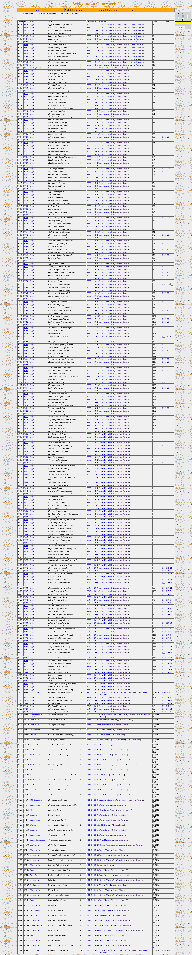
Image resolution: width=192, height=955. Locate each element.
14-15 (96, 140)
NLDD (89, 720)
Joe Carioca (34, 720)
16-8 (96, 264)
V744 (26, 183)
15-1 (96, 172)
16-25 (96, 313)
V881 (26, 675)
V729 (26, 143)
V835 (26, 448)
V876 (26, 597)
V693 (26, 36)
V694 (26, 39)
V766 (26, 246)
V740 (26, 172)
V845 (26, 477)
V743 (26, 180)
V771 (26, 261)
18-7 (96, 414)
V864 (26, 534)
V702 (26, 62)
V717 (26, 108)
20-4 (96, 557)
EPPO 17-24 (167, 669)
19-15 (96, 514)
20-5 (96, 560)
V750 (26, 200)
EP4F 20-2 (166, 302)
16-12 (96, 275)
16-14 (96, 281)
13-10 (96, 50)
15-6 (96, 186)
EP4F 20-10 (166, 336)
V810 (26, 376)
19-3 (96, 477)
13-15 (96, 65)
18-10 (96, 422)
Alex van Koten (121, 25)
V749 (26, 197)
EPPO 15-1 (166, 706)
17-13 (96, 356)
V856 (26, 511)
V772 (26, 264)
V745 (26, 186)
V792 (26, 322)
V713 (26, 97)
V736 (26, 163)
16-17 (96, 290)
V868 (26, 546)
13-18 (96, 74)
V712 (26, 94)
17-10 (96, 348)
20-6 (96, 565)
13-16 (96, 68)
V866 (26, 540)
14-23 (96, 163)
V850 (26, 494)
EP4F (89, 568)
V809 (26, 374)
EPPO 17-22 (167, 666)
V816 (26, 394)
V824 (26, 417)
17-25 (96, 391)
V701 (26, 59)
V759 (26, 226)
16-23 (96, 307)
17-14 (96, 359)
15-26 (96, 241)
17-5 (96, 331)
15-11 (96, 200)
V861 (26, 525)
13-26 (96, 97)
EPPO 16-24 (167, 588)
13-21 (96, 82)
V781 (26, 290)
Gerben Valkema (105, 68)
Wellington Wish (36, 68)
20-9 (96, 588)
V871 (26, 554)
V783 (26, 296)
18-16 (96, 440)
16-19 (96, 296)
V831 (26, 437)
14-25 (96, 169)
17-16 (96, 365)
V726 (26, 134)
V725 (26, 131)
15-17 (96, 215)
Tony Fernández (119, 692)
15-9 (96, 195)
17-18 (96, 371)
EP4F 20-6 (166, 169)
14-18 (96, 148)
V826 (26, 422)
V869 (26, 549)
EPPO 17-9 (166, 635)
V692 (26, 33)
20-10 (96, 591)
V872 (26, 557)
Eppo (32, 25)
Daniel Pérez (104, 745)
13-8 (96, 45)
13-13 (96, 59)
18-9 (96, 420)
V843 (26, 471)
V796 (26, 333)
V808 (26, 371)
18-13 (96, 431)
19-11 (96, 502)
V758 (26, 223)
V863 (26, 531)
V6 (25, 68)
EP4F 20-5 (166, 137)
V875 (26, 577)
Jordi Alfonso (104, 692)
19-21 (96, 531)
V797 (26, 336)
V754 (26, 212)
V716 (26, 105)
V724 (26, 128)
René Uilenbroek (105, 25)
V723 (26, 125)
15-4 (96, 180)
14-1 (96, 99)
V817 (26, 397)
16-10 (96, 270)
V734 (26, 157)
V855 (26, 508)
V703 (26, 65)
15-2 (96, 174)
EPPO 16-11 (167, 571)
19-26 (96, 546)
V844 (26, 474)
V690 (26, 27)
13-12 (96, 56)
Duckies (33, 735)
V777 (26, 278)
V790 (26, 316)
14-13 (96, 134)
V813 (26, 385)
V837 (26, 454)
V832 (26, 440)
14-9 (96, 123)
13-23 (96, 88)
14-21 (96, 157)
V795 (26, 331)
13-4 (96, 33)
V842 (26, 469)
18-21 (96, 454)
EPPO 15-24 (167, 568)
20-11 (96, 594)
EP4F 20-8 (166, 284)
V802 (26, 353)
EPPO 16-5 (166, 614)
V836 (26, 451)
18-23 (96, 460)
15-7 (96, 189)
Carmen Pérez (104, 715)
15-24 (96, 235)
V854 (26, 505)
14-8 (96, 120)
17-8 (96, 342)
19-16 (96, 517)
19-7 (96, 491)
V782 (26, 293)
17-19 (96, 374)
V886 (26, 689)
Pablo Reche (104, 735)
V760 (26, 229)
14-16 (96, 143)
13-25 (96, 94)
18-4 (96, 405)
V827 (26, 425)
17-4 (96, 328)
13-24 (96, 91)
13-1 (96, 25)
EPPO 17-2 (166, 629)
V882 (26, 678)
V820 (26, 405)
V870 (26, 551)
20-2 (96, 551)
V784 (26, 299)
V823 (26, 414)
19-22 (96, 534)
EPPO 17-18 (167, 661)
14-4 (96, 108)
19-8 (96, 494)
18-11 (96, 425)
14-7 (96, 117)
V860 (26, 523)
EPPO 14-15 (167, 579)
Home (37, 10)
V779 (26, 284)
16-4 (96, 252)
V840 (26, 463)
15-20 (96, 223)
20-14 (96, 675)
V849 (26, 491)
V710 (26, 88)
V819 (26, 402)
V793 (26, 325)
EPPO (89, 25)
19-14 (96, 511)
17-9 (96, 345)
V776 (26, 275)
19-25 (96, 543)
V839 (26, 460)
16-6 (96, 258)
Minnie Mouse (35, 730)
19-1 (96, 471)
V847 (26, 485)
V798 (26, 342)
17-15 (96, 362)
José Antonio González (108, 720)
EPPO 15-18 (167, 574)
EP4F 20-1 (166, 244)
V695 (26, 42)
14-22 (96, 160)
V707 (26, 79)
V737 (26, 166)
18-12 (96, 428)
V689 (26, 25)
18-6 (96, 411)
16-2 (96, 246)
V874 (26, 565)
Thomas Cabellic (105, 730)
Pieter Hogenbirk (105, 431)
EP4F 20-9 (166, 310)
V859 (26, 520)
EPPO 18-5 (166, 697)
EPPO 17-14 (167, 647)
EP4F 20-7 (166, 140)
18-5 (96, 408)
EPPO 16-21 (167, 603)
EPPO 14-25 (167, 712)
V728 (26, 140)
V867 (26, 543)
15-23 (96, 232)
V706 (26, 76)
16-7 (96, 261)
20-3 (96, 554)
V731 (26, 148)
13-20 (96, 79)
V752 (26, 206)
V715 (26, 102)
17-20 (96, 376)
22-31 (96, 750)
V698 (26, 50)
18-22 (96, 457)
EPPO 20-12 (167, 672)
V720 (26, 117)
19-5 (96, 485)
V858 (26, 517)
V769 (26, 255)
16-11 (96, 272)
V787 (26, 307)
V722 (26, 123)
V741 (26, 174)
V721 (26, 120)
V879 (26, 620)
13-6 (96, 39)
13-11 (96, 53)
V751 (26, 203)
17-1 (96, 319)
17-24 (96, 388)
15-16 (96, 212)
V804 (26, 359)
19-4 (96, 482)
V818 (26, 399)
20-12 (96, 623)
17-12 (96, 353)
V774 (26, 270)
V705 (26, 74)
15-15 (96, 209)
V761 (26, 232)
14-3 (96, 105)
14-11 (96, 128)
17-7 (96, 336)
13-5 (96, 36)
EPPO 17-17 (167, 658)
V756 (26, 218)
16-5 (96, 255)
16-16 (96, 287)
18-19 (96, 448)
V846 (26, 482)
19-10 (96, 500)
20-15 (96, 678)
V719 (26, 114)
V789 (26, 313)
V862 (26, 528)
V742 (26, 177)
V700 (26, 56)
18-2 (96, 399)
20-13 (96, 672)
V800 (26, 348)
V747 (26, 192)
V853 (26, 502)
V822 (26, 411)
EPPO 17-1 (166, 626)
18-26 (96, 469)
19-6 (96, 488)
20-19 (96, 689)
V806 (26, 365)
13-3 (96, 30)
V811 (26, 379)
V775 (26, 272)
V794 (26, 328)
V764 (26, 241)
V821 (26, 408)
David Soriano (104, 750)
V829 (26, 431)
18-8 (96, 417)
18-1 (96, 397)
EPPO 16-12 (167, 594)
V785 (26, 302)
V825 (26, 420)
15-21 (96, 226)
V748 (26, 195)
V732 (26, 151)
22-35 (96, 760)
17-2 (96, 322)
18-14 (96, 434)
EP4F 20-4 (166, 172)
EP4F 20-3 (166, 235)
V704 (26, 71)
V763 (26, 238)
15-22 (96, 229)
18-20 (96, 451)
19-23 (96, 537)
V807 (26, 368)
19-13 (96, 508)
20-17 (96, 684)
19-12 (96, 505)
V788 (26, 310)
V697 (26, 48)
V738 (26, 169)
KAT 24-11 (166, 692)
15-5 (96, 183)
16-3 (96, 249)
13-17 (96, 71)
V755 (26, 215)
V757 (26, 221)
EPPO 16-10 (167, 611)
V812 (26, 382)
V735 (26, 160)
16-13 (96, 278)
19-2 (96, 474)
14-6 (96, 114)
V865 (26, 537)
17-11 (96, 350)
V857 (26, 514)
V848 (26, 488)
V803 (26, 356)
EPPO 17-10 (167, 641)
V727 (26, 137)
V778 (26, 281)
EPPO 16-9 (166, 638)
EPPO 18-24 (167, 703)
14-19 (96, 151)
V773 (26, 267)
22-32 (96, 755)
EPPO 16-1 (166, 600)
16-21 (96, 302)
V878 (26, 617)
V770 (26, 258)
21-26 (96, 720)
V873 (26, 560)
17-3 (96, 325)
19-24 (96, 540)
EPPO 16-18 (167, 664)
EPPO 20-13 (167, 623)
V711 (26, 91)
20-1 (96, 549)
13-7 (96, 42)
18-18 (96, 446)
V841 (26, 466)
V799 (26, 345)
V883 (26, 681)
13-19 (96, 76)
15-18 (96, 218)
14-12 (96, 131)
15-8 (96, 192)
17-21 (96, 379)
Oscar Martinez (105, 725)
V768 (26, 252)
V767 (26, 249)
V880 (26, 623)
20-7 (96, 577)
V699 (26, 53)
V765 (26, 244)
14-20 (96, 154)
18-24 (96, 463)
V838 (26, 457)
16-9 (96, 267)
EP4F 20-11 (166, 275)
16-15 (96, 284)
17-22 (96, 382)
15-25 (96, 238)
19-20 (96, 528)
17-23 (96, 385)
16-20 (96, 299)
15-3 (96, 177)
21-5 (96, 715)
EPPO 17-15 (167, 649)
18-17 (96, 443)
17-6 (96, 333)
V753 (26, 209)
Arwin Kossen (135, 25)
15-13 (96, 203)
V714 (26, 99)
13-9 (96, 48)
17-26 (96, 394)
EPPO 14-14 (167, 709)
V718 (26, 111)
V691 (26, 30)
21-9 (96, 730)
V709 (26, 85)
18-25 (96, 466)
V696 (26, 45)
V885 (26, 687)
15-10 (96, 197)
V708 (26, 82)
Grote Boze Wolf (36, 755)
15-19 (96, 221)
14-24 (96, 166)
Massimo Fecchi (105, 755)
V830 (26, 434)
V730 (26, 146)
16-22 (96, 305)
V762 (26, 235)
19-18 (96, 523)
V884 (26, 684)
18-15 (96, 437)
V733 (26, 154)
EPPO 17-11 (167, 644)
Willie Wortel (35, 740)
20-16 (96, 681)
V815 (26, 391)
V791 (26, 319)
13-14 (96, 62)
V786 (26, 305)
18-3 (96, 402)
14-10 (96, 125)
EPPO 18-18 (167, 700)
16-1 (96, 244)
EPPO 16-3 (166, 609)
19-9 (96, 497)
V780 (26, 287)
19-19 (96, 525)
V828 (26, 428)
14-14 (96, 137)
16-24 (96, 310)
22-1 (96, 745)
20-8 (96, 582)
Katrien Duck (35, 692)
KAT (88, 692)
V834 (26, 446)
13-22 (96, 85)
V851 (26, 497)
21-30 (96, 725)
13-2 (96, 27)
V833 (26, 443)
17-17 (96, 368)
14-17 (96, 146)
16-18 (96, 293)
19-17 (96, 520)
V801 (26, 350)
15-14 (96, 206)
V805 (26, 362)
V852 (26, 500)
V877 (26, 606)
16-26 (96, 316)
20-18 (96, 687)
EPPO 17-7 (166, 591)
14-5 (96, 111)
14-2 (96, 102)
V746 (26, 189)
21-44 (96, 735)
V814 (26, 388)
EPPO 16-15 (167, 582)
